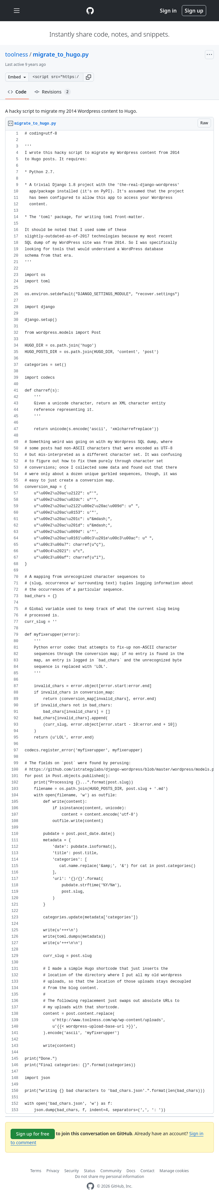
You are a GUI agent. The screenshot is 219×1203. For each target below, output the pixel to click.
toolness (16, 54)
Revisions (52, 92)
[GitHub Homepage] (90, 1186)
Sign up (194, 10)
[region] (109, 622)
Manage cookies (174, 1170)
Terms (35, 1170)
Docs (131, 1170)
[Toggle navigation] (17, 11)
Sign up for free (32, 1134)
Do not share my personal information (109, 1176)
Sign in (168, 10)
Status (89, 1170)
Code (17, 92)
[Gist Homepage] (90, 10)
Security (71, 1170)
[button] (88, 77)
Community (111, 1170)
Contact (147, 1170)
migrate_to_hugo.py (60, 54)
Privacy (52, 1170)
